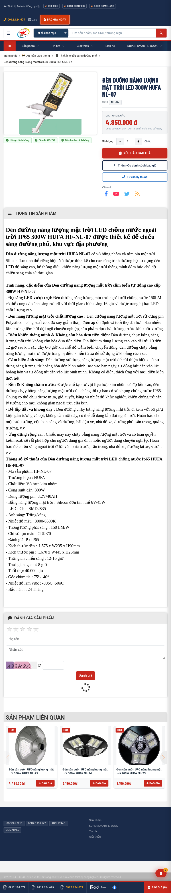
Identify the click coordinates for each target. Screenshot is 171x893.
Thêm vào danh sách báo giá (134, 165)
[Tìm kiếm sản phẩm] (112, 33)
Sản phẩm (95, 820)
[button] (163, 757)
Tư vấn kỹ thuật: (135, 177)
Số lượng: (108, 141)
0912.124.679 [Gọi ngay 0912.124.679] (14, 19)
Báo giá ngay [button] (55, 19)
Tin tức (93, 831)
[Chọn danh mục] (51, 33)
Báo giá (45, 783)
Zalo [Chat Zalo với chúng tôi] (32, 19)
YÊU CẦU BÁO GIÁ (135, 153)
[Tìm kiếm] (161, 33)
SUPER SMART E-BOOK (103, 825)
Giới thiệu (95, 836)
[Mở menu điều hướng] (8, 33)
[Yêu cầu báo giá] (161, 873)
